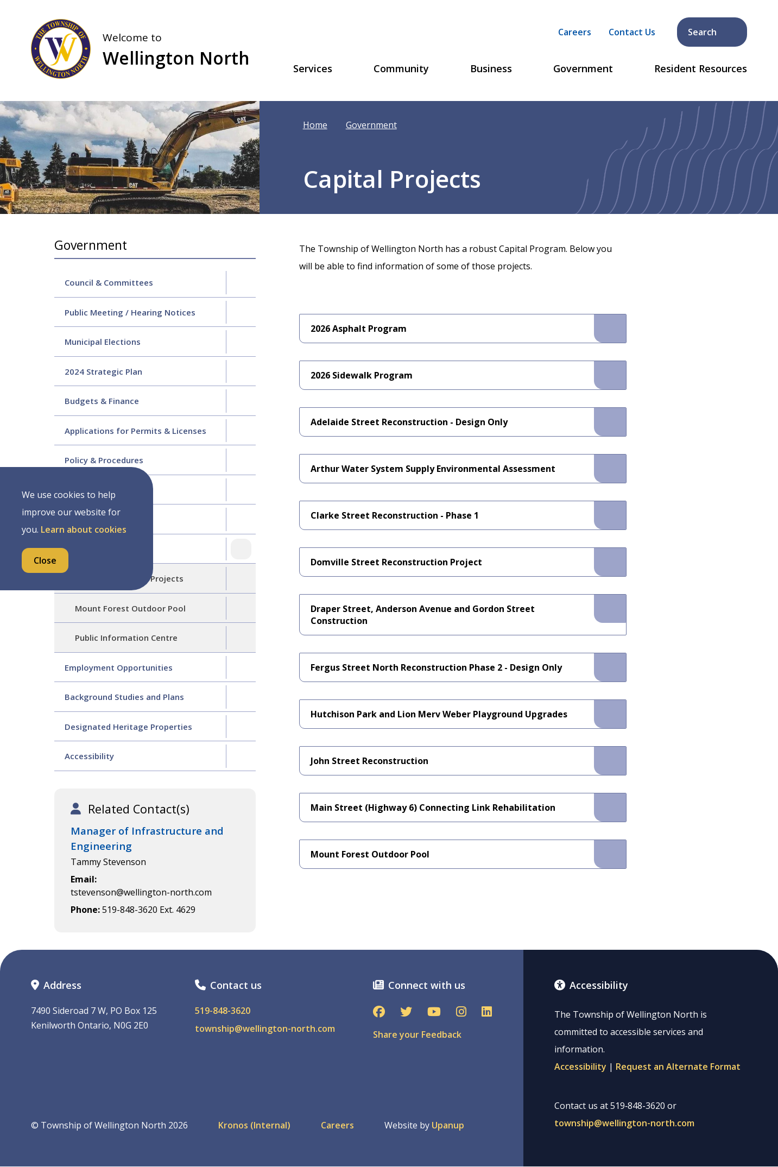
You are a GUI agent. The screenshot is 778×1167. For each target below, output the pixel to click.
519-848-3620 (222, 1011)
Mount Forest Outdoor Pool (130, 608)
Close (45, 560)
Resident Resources (700, 69)
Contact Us (632, 32)
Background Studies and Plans (124, 696)
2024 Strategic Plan (103, 371)
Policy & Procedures (104, 460)
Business (491, 69)
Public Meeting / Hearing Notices (130, 312)
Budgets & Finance (102, 400)
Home (315, 125)
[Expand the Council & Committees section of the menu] (241, 282)
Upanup (448, 1125)
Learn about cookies (83, 529)
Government (583, 69)
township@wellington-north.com (265, 1029)
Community (401, 69)
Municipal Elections (103, 341)
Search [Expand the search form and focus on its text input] (713, 32)
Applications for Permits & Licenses (135, 430)
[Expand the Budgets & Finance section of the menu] (241, 400)
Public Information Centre (126, 637)
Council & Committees (109, 282)
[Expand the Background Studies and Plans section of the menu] (241, 696)
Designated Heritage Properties (128, 726)
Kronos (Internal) (254, 1125)
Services (312, 69)
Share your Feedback (417, 1034)
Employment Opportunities (119, 667)
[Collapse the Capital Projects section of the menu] (241, 549)
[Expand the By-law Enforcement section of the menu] (241, 519)
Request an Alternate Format (678, 1067)
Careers (574, 32)
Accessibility (89, 755)
